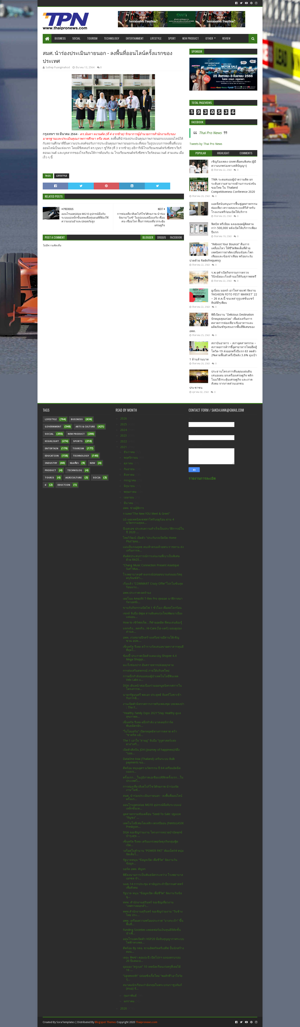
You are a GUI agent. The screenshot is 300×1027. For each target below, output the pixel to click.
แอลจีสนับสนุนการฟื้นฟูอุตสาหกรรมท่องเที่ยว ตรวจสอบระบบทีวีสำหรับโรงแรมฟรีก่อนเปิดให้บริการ (234, 208)
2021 (124, 447)
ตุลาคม (129, 463)
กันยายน (129, 469)
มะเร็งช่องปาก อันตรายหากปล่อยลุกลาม (148, 665)
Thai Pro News (210, 133)
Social (76, 38)
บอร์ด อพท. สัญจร (134, 869)
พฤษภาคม (130, 491)
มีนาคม (129, 503)
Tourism (92, 38)
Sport (172, 38)
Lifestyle (155, 38)
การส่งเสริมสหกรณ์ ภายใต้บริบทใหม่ (146, 670)
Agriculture (73, 477)
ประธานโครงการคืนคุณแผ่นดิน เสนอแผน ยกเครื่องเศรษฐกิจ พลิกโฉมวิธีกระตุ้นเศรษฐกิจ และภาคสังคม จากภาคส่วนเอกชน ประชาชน (221, 379)
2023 (124, 435)
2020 (124, 1008)
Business (60, 38)
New (92, 463)
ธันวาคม (130, 452)
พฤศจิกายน (131, 457)
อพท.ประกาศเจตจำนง (137, 592)
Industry (51, 463)
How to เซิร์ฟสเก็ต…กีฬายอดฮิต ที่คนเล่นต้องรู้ (152, 622)
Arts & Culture (85, 426)
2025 (124, 424)
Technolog (74, 470)
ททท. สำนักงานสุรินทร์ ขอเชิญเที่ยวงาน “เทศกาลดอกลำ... (148, 904)
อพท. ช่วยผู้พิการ (133, 508)
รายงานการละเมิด (202, 479)
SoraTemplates (65, 1022)
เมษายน (129, 497)
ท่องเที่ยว (74, 463)
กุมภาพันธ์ (131, 995)
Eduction (64, 485)
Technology (111, 38)
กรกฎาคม (130, 480)
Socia (96, 477)
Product (50, 470)
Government (53, 426)
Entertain (51, 448)
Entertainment (135, 38)
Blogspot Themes (105, 1022)
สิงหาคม (129, 474)
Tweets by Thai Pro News (205, 144)
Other (209, 38)
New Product (190, 38)
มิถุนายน (130, 486)
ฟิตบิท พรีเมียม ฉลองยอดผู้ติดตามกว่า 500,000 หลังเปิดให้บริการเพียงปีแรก (234, 228)
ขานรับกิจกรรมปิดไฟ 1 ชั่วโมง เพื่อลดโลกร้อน (152, 607)
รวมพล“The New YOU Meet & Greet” (146, 513)
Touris (49, 477)
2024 (124, 430)
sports (77, 441)
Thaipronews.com (146, 1022)
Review (226, 38)
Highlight (52, 441)
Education (52, 455)
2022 (124, 441)
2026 (124, 418)
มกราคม (129, 1001)
